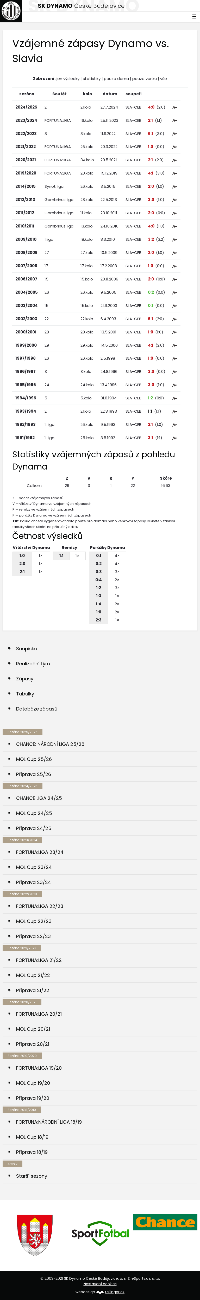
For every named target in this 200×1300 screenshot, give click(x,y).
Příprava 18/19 (32, 1152)
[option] (35, 1235)
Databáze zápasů (37, 709)
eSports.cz (141, 1278)
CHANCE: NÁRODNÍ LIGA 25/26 (50, 744)
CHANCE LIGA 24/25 (39, 798)
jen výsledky (68, 78)
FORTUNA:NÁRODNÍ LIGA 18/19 (49, 1122)
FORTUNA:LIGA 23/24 (40, 852)
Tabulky (25, 694)
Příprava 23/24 (33, 882)
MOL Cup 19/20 (33, 1083)
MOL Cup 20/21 (33, 1029)
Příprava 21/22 (32, 990)
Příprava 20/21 (32, 1044)
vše (163, 78)
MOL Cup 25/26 (34, 759)
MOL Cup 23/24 (34, 867)
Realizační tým (33, 663)
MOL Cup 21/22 (33, 975)
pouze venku (144, 78)
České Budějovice (81, 6)
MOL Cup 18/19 (32, 1137)
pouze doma (116, 78)
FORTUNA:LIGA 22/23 (39, 906)
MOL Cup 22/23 (34, 921)
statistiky (92, 78)
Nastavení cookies (100, 1283)
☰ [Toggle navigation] (194, 16)
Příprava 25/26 (33, 774)
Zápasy (24, 678)
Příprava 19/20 (32, 1098)
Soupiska (26, 648)
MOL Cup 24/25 (34, 813)
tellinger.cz (114, 1292)
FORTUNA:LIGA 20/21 (39, 1014)
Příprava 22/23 (33, 936)
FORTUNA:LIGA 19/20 (39, 1068)
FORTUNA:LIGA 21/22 (39, 960)
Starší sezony (31, 1176)
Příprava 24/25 (33, 828)
